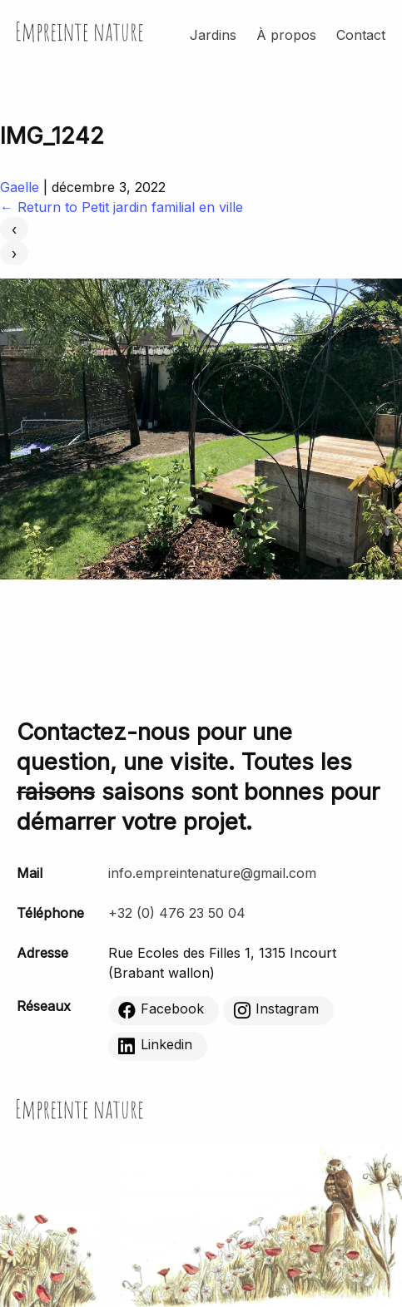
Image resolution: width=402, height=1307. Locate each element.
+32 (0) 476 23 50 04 (177, 913)
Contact (360, 35)
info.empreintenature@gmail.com (212, 873)
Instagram (276, 1009)
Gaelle (19, 187)
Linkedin (155, 1045)
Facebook (161, 1009)
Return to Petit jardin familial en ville (121, 207)
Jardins (213, 35)
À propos (286, 35)
